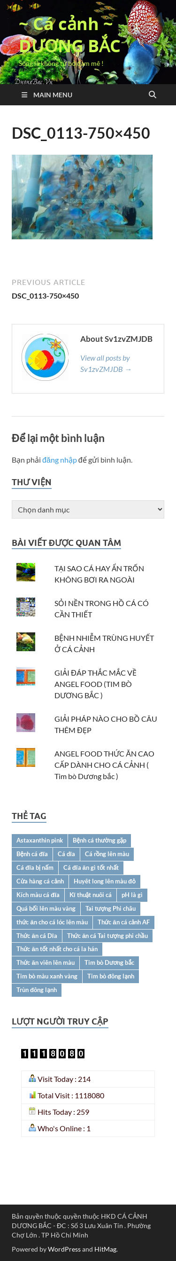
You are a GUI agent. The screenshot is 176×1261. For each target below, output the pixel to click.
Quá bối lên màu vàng (46, 908)
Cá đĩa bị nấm (35, 867)
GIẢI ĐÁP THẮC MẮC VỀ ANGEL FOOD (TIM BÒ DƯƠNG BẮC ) (95, 684)
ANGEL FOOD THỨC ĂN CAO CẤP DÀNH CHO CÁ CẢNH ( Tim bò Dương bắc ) (104, 764)
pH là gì (132, 894)
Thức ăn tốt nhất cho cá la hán (57, 949)
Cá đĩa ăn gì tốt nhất (91, 867)
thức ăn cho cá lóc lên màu (52, 922)
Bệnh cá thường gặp (99, 840)
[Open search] (152, 95)
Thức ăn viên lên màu (45, 962)
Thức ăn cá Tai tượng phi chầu (107, 935)
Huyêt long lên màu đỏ (105, 881)
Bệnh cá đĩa (32, 854)
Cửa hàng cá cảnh (40, 881)
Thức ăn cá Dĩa (36, 935)
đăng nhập (59, 459)
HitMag (105, 1249)
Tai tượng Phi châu (110, 908)
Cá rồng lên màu (107, 854)
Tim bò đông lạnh (110, 976)
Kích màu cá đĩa (38, 894)
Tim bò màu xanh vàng (46, 976)
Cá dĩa (66, 854)
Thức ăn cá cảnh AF (124, 922)
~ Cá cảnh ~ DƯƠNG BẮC (70, 34)
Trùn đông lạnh (36, 989)
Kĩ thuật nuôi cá (90, 894)
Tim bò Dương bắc (109, 962)
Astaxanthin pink (39, 840)
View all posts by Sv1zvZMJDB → (106, 363)
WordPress (64, 1249)
